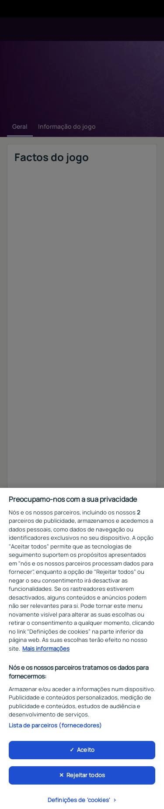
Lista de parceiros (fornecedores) (55, 728)
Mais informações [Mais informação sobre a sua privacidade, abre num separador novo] (46, 652)
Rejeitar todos (85, 778)
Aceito (85, 753)
